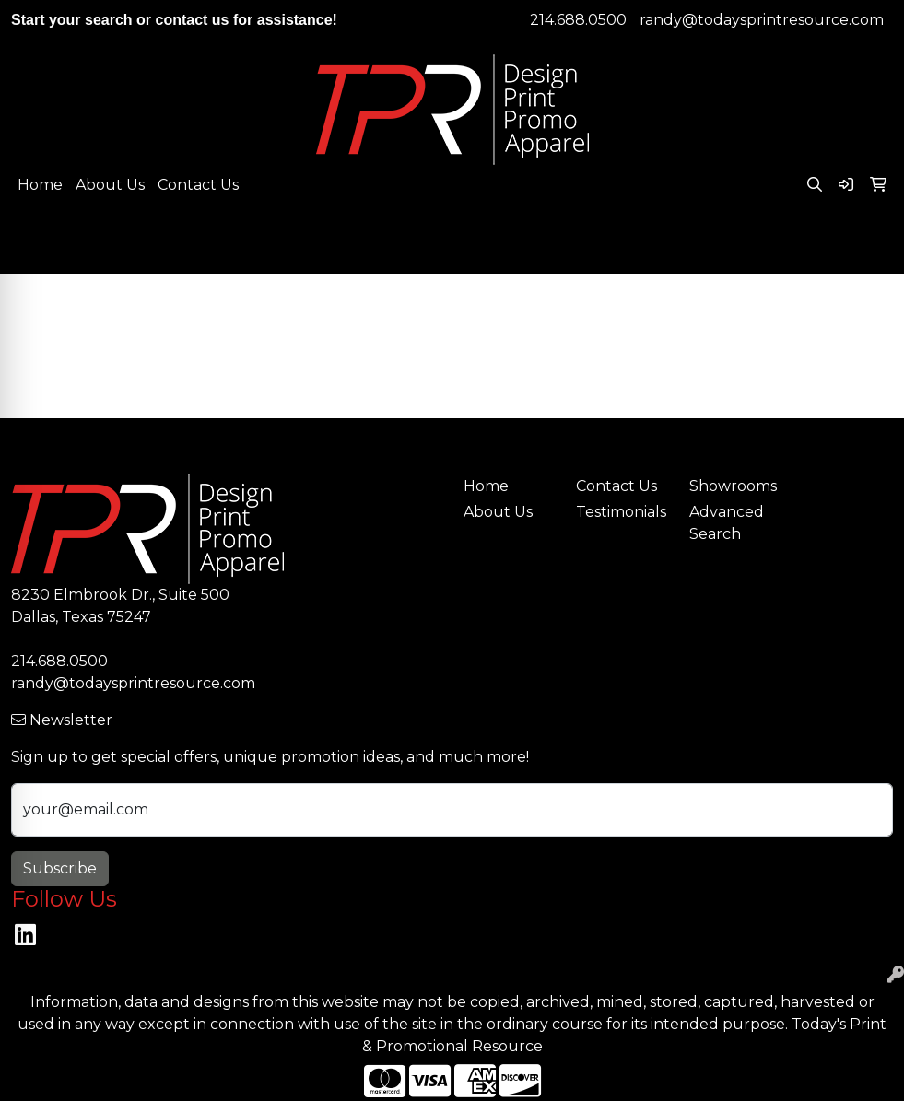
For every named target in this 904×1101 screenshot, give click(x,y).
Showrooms (733, 486)
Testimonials (621, 512)
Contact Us (198, 184)
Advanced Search (726, 523)
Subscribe (60, 868)
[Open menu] (867, 246)
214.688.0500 (578, 20)
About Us (110, 184)
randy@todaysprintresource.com (762, 20)
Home (40, 184)
